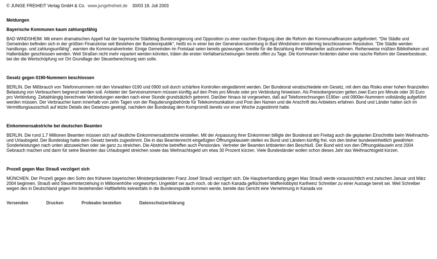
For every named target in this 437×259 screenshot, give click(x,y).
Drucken (55, 202)
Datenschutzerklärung (161, 202)
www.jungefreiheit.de (108, 5)
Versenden (17, 202)
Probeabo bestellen (101, 202)
